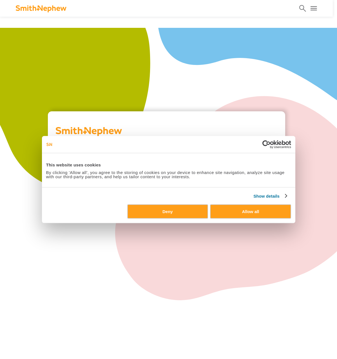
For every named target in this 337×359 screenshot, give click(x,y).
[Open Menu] (313, 8)
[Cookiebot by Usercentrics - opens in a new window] (266, 144)
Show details (266, 196)
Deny (167, 211)
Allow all (250, 211)
